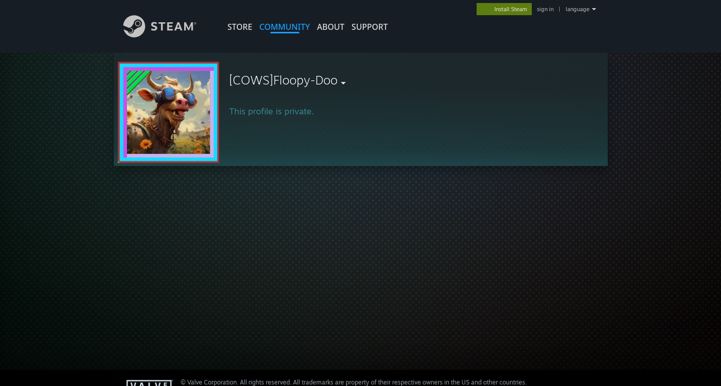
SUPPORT (370, 26)
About (331, 26)
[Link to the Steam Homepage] (167, 34)
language (577, 9)
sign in (545, 9)
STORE (240, 26)
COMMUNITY (285, 26)
